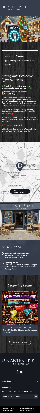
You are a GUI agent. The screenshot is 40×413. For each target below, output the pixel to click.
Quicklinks (20, 381)
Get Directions (18, 191)
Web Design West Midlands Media (27, 409)
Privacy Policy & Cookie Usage (9, 409)
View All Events (20, 342)
